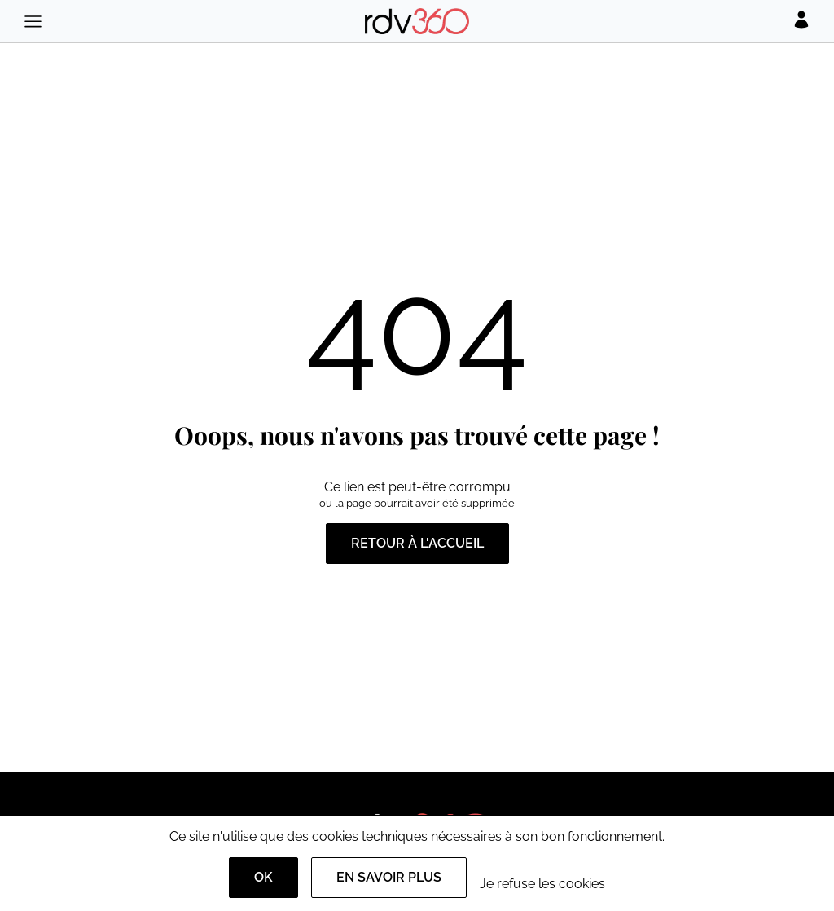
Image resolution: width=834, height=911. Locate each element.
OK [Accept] (263, 877)
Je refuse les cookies (542, 883)
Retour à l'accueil (417, 543)
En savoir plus (388, 877)
